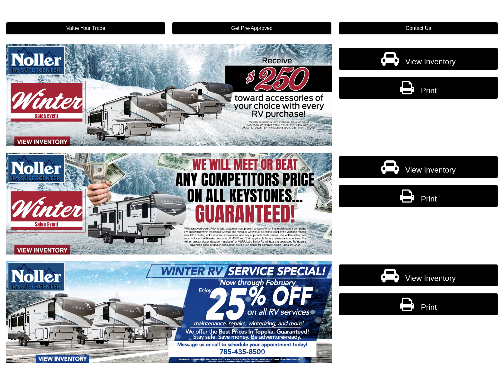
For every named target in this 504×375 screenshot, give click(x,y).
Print (418, 87)
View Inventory (418, 59)
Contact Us (418, 28)
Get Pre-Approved (252, 28)
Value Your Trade (85, 28)
